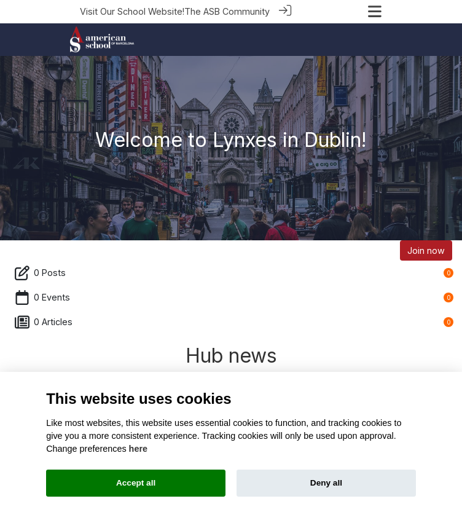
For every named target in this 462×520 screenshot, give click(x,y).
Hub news (231, 356)
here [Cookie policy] (138, 449)
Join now (426, 250)
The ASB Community (227, 11)
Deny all (326, 482)
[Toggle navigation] (374, 11)
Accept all (135, 482)
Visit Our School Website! (132, 11)
